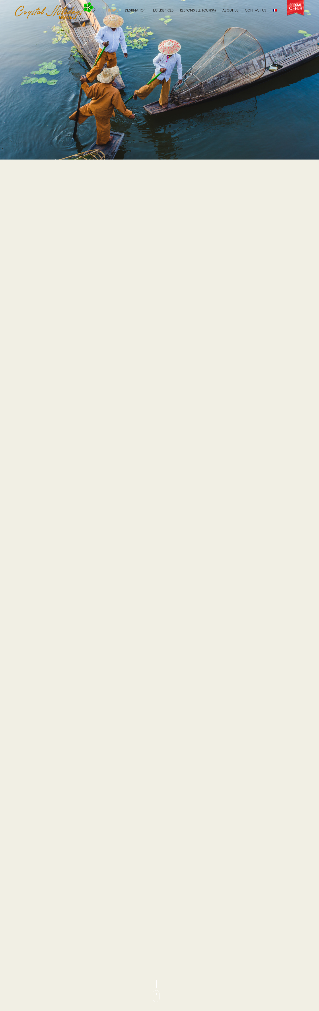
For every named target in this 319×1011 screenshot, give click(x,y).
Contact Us (255, 10)
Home (113, 10)
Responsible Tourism (198, 10)
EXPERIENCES (163, 10)
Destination (135, 10)
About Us (230, 10)
